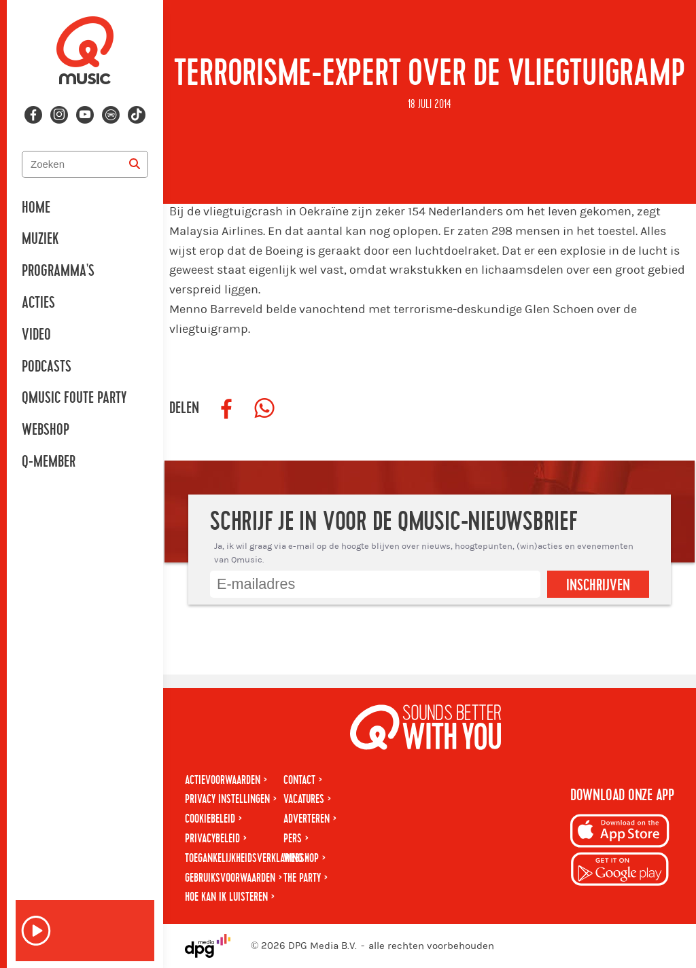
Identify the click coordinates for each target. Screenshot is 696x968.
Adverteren (306, 819)
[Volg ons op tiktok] (136, 115)
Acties (38, 303)
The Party (302, 878)
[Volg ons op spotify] (111, 115)
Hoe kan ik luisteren (226, 897)
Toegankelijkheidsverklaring (243, 858)
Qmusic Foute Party (74, 398)
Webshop (45, 430)
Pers (292, 838)
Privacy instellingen (227, 799)
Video (36, 335)
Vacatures (303, 799)
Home (36, 208)
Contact (299, 780)
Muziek (40, 239)
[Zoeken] (134, 164)
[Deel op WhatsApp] (264, 409)
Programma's (58, 271)
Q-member (48, 462)
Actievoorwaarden (222, 780)
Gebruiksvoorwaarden (230, 878)
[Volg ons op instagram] (59, 115)
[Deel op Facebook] (226, 409)
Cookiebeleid (210, 819)
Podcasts (46, 367)
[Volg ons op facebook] (33, 115)
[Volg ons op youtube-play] (85, 115)
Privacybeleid (212, 838)
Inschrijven (598, 585)
